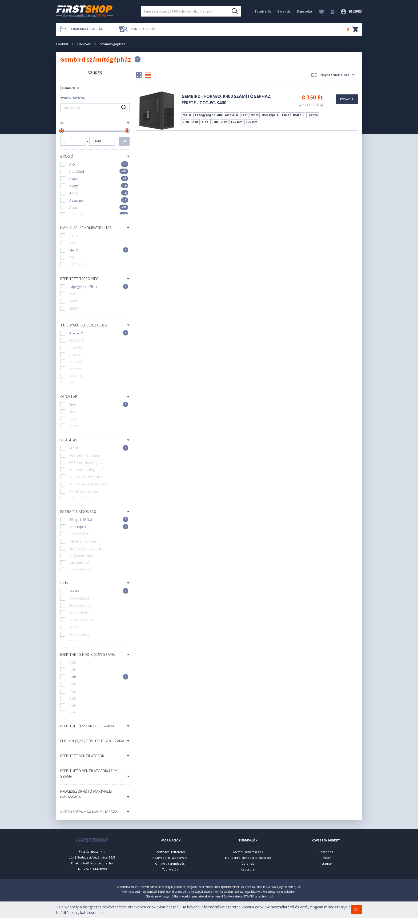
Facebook (326, 852)
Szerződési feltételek (170, 852)
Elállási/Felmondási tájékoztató (248, 858)
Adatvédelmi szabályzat (169, 858)
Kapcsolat (304, 11)
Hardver (84, 44)
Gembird (68, 88)
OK (124, 141)
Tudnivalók (262, 11)
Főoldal (62, 44)
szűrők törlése (72, 98)
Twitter (326, 858)
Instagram (326, 863)
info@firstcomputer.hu (97, 863)
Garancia (284, 11)
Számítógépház (112, 44)
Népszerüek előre (333, 75)
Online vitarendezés (170, 863)
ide (101, 912)
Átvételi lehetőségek (248, 852)
